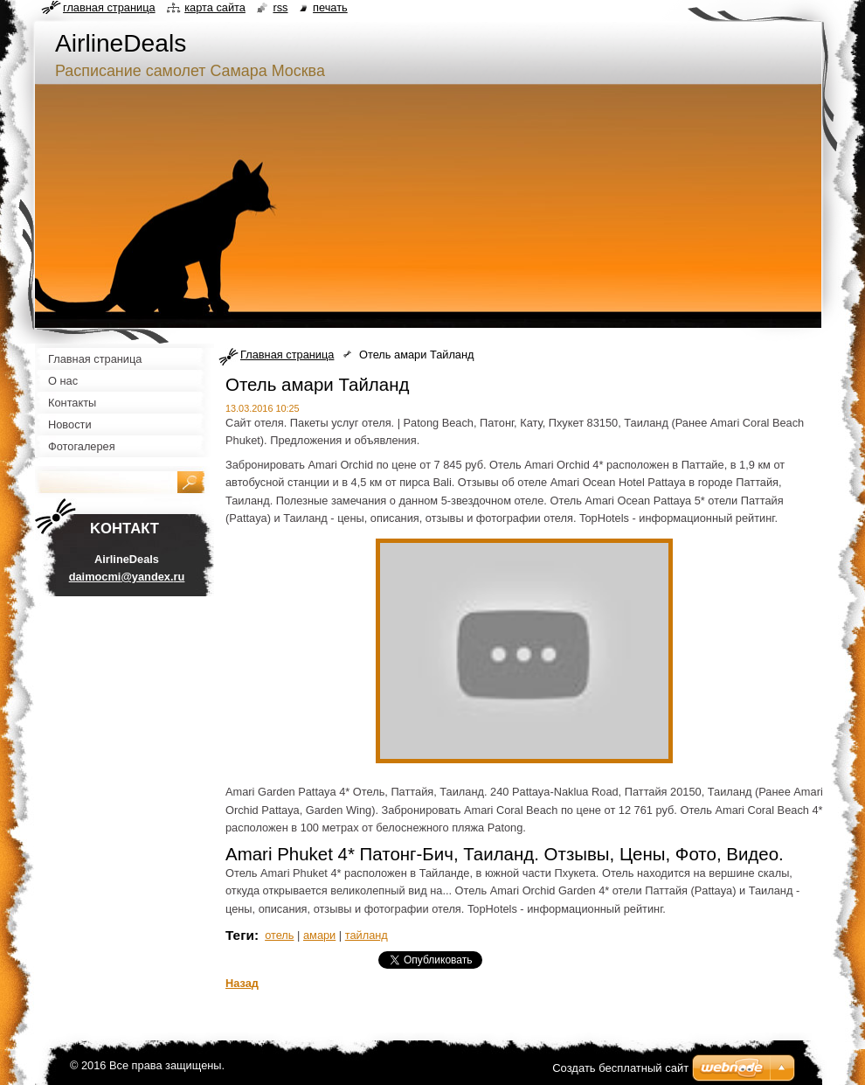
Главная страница (287, 354)
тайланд (366, 935)
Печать (330, 7)
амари (319, 935)
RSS (280, 7)
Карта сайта (215, 7)
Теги (239, 935)
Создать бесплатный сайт (620, 1068)
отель (279, 935)
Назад (242, 983)
